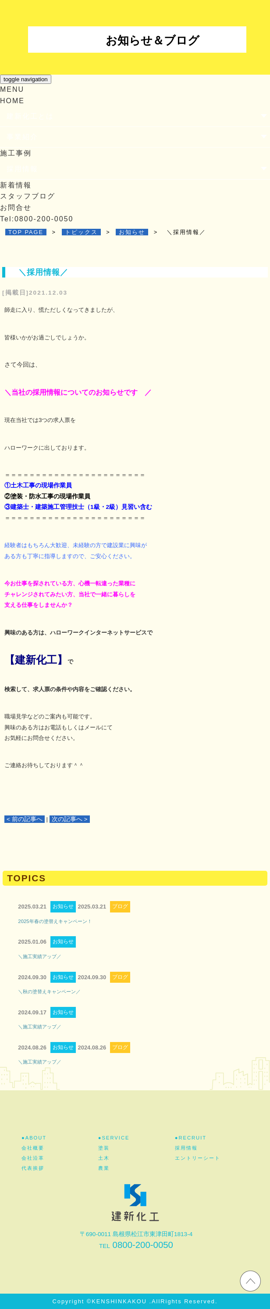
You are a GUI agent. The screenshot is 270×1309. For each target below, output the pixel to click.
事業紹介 (22, 137)
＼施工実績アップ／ (39, 956)
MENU (12, 89)
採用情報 (22, 169)
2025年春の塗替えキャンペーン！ (55, 921)
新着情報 (16, 185)
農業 (104, 1168)
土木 (104, 1158)
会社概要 (32, 1147)
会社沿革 (32, 1158)
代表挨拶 (32, 1168)
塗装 (104, 1147)
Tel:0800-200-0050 (36, 219)
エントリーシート (197, 1158)
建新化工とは (30, 116)
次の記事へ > (70, 819)
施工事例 (16, 153)
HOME (12, 101)
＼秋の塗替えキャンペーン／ (49, 991)
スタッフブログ (27, 196)
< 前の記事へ (25, 819)
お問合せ (16, 207)
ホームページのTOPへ (250, 1280)
